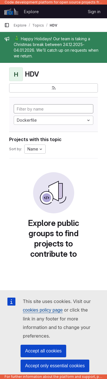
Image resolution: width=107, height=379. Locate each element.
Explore (31, 11)
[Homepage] (11, 11)
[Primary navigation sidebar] (6, 25)
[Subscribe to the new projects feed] (53, 88)
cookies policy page (43, 310)
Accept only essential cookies (55, 365)
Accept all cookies (43, 350)
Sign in (94, 11)
